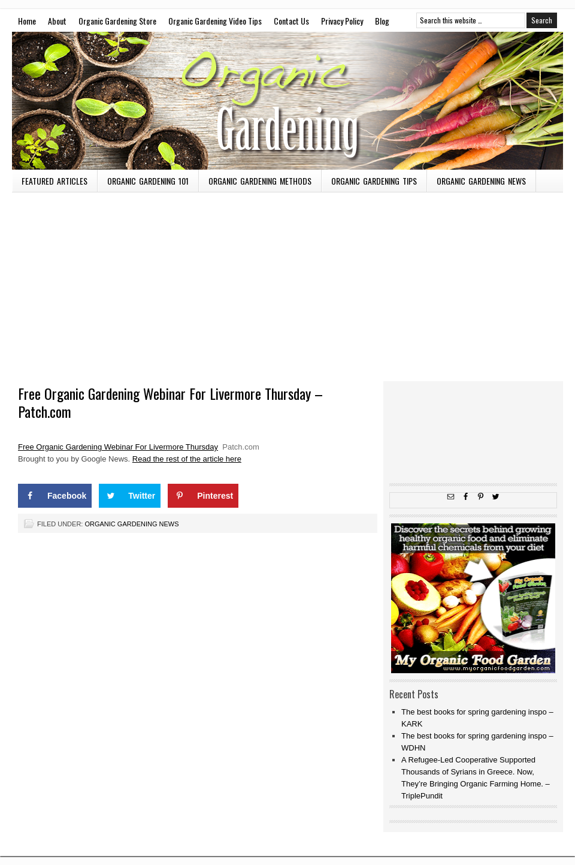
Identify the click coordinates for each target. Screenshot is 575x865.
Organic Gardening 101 (148, 180)
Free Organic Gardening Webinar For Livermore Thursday (118, 446)
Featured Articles (54, 180)
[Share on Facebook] (55, 496)
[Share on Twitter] (130, 496)
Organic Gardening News (481, 180)
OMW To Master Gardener (287, 101)
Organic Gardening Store (117, 20)
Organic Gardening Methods (259, 180)
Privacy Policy (342, 20)
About (57, 20)
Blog (382, 20)
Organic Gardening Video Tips (215, 20)
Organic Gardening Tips (374, 180)
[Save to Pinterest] (203, 496)
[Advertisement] (287, 282)
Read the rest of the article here (186, 458)
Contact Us (291, 20)
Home (27, 20)
